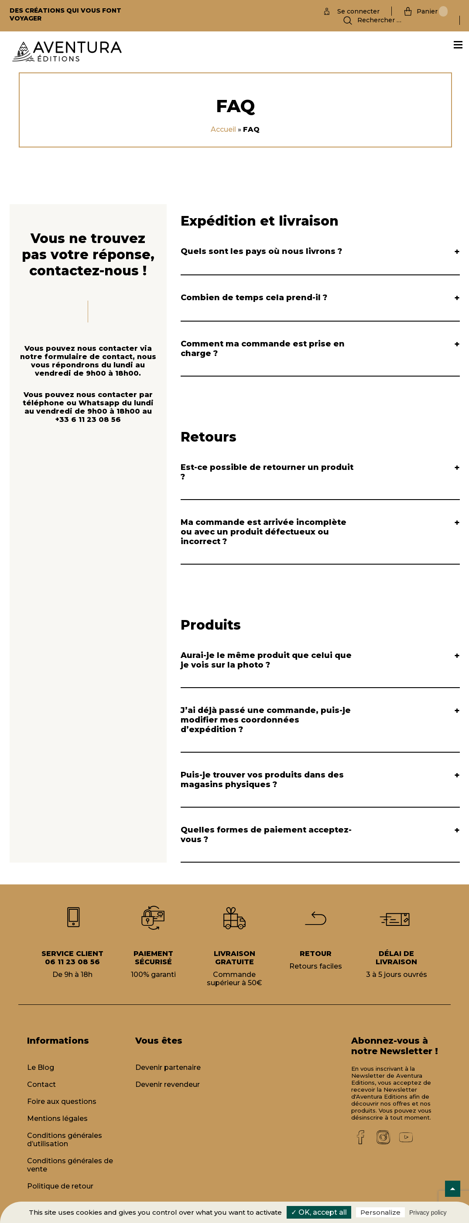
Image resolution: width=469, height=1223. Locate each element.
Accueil (223, 129)
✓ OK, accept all (319, 1212)
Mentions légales (57, 1118)
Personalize (380, 1212)
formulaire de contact (89, 357)
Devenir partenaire (168, 1067)
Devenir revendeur (167, 1084)
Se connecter (358, 11)
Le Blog (40, 1067)
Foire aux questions (61, 1101)
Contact (41, 1084)
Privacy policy (428, 1212)
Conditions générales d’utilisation (64, 1139)
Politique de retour (60, 1186)
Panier (432, 11)
